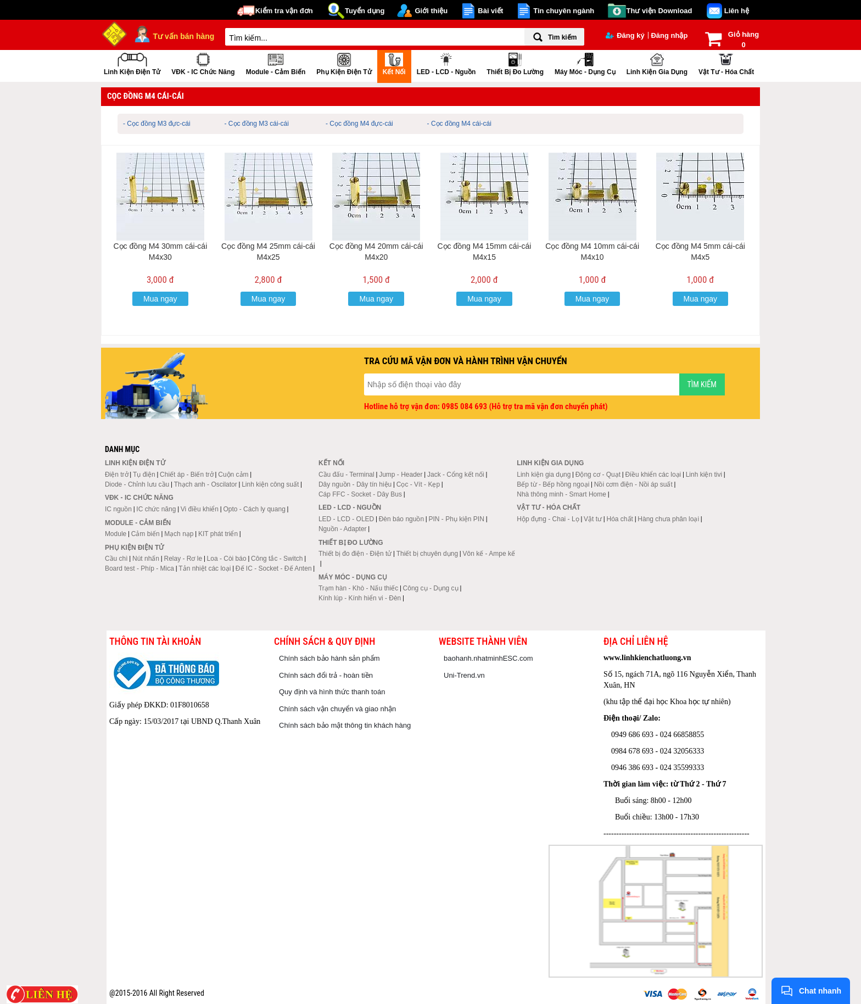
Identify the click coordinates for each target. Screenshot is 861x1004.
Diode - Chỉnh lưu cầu (137, 484)
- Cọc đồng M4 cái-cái (459, 123)
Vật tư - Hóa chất (726, 63)
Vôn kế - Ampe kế (489, 553)
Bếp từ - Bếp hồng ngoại (553, 484)
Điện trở (116, 474)
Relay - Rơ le (183, 558)
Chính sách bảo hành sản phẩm (329, 658)
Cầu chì (116, 558)
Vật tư (593, 519)
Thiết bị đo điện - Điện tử (355, 553)
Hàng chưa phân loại (668, 519)
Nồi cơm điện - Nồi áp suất (633, 484)
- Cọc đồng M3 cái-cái (257, 123)
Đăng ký (625, 35)
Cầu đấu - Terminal (346, 474)
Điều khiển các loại (653, 474)
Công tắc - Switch (277, 558)
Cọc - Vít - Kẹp (418, 484)
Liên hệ (736, 11)
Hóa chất (620, 519)
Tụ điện (144, 474)
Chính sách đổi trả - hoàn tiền (326, 675)
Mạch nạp (178, 534)
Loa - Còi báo (227, 558)
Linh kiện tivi (704, 474)
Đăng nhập (669, 35)
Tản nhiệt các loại (204, 568)
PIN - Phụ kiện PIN (456, 519)
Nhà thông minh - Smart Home (561, 494)
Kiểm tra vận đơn (284, 11)
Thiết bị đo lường (515, 63)
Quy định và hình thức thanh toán (332, 692)
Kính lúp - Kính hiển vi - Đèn (359, 598)
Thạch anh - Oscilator (205, 484)
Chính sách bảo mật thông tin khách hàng (345, 725)
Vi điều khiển (200, 509)
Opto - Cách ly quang (254, 509)
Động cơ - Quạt (597, 474)
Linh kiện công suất (270, 484)
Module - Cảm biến (276, 63)
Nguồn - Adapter (342, 529)
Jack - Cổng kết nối (455, 474)
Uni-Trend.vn (464, 675)
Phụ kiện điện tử (343, 63)
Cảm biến (145, 534)
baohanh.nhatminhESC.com (488, 658)
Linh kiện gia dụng (657, 63)
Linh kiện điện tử (132, 63)
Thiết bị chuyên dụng (427, 553)
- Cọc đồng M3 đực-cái (157, 123)
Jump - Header (400, 474)
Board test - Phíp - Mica (139, 568)
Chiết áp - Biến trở (187, 474)
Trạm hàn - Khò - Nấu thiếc (358, 588)
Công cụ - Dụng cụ (431, 588)
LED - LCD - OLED (346, 519)
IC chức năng (156, 509)
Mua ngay (160, 298)
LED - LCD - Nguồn (446, 63)
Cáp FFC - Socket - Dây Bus (360, 494)
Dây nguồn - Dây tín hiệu (355, 484)
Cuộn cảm (233, 474)
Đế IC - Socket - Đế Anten (274, 568)
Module (115, 534)
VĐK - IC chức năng (202, 63)
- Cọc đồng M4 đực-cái (359, 123)
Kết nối (394, 63)
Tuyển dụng (365, 11)
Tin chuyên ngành (563, 11)
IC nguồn (118, 509)
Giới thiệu (431, 11)
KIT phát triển (218, 534)
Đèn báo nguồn (401, 519)
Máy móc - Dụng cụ (585, 63)
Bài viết (490, 11)
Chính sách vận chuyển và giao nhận (337, 709)
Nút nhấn (145, 558)
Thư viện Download (659, 11)
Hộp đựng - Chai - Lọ (548, 519)
